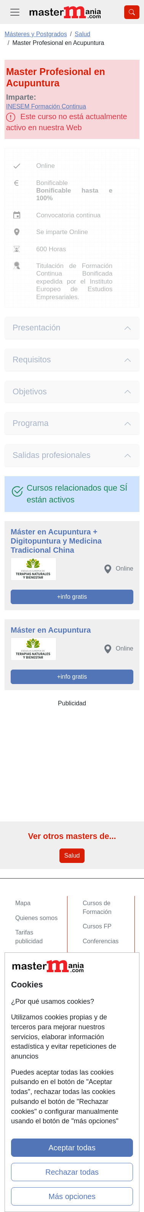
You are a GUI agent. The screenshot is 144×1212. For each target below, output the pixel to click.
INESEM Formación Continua (46, 106)
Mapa (22, 903)
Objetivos (30, 391)
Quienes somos (36, 918)
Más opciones (71, 1196)
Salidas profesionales (52, 455)
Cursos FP (97, 926)
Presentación (37, 327)
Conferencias (100, 941)
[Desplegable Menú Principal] (15, 12)
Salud (72, 855)
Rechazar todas (72, 1172)
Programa (30, 423)
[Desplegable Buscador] (131, 12)
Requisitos (32, 359)
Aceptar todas (71, 1147)
